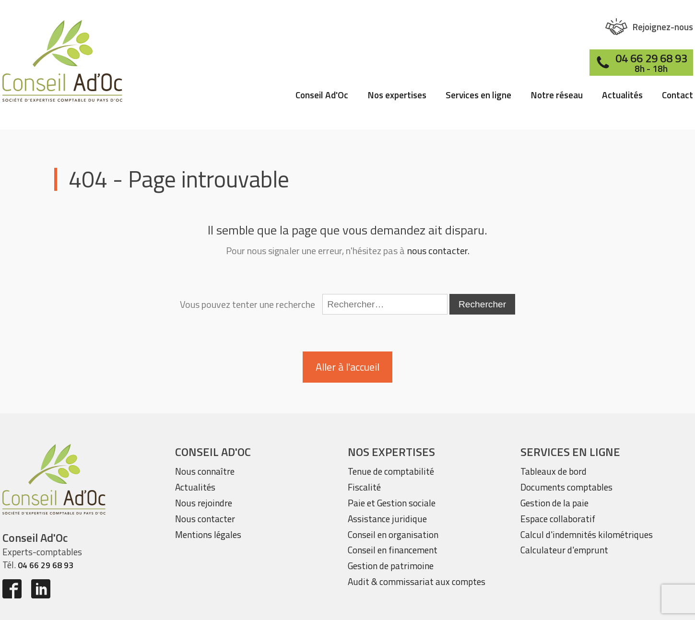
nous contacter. (438, 250)
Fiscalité (364, 487)
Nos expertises (396, 96)
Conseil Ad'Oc (321, 96)
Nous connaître (205, 471)
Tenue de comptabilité (391, 471)
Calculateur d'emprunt (564, 550)
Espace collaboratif (557, 519)
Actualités (622, 96)
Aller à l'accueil (347, 367)
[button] (649, 26)
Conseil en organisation (393, 534)
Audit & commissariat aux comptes (416, 581)
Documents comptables (566, 487)
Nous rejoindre (203, 503)
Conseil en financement (392, 550)
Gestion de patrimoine (391, 566)
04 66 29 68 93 (45, 565)
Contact (677, 96)
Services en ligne (478, 96)
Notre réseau (556, 96)
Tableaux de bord (553, 471)
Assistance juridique (387, 519)
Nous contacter (205, 519)
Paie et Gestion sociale (392, 503)
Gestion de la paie (554, 503)
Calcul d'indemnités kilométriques (586, 534)
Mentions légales (208, 534)
